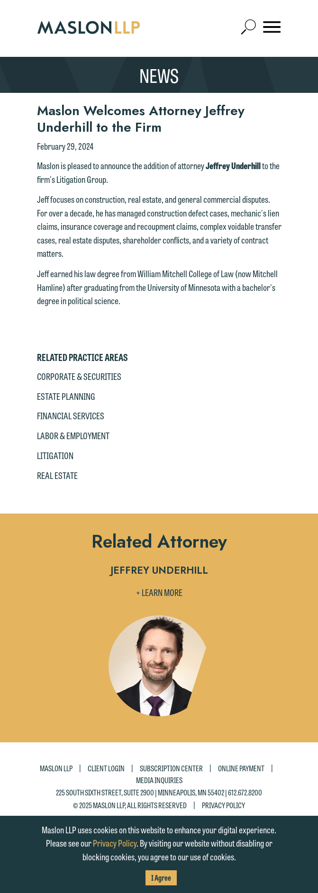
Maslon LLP (56, 767)
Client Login (106, 767)
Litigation (55, 455)
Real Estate (57, 475)
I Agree (161, 877)
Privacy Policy (223, 805)
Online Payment (241, 767)
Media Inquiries (159, 780)
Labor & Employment (73, 435)
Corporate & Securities (79, 376)
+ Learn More (159, 592)
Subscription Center (171, 767)
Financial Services (70, 415)
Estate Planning (66, 396)
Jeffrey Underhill (159, 571)
